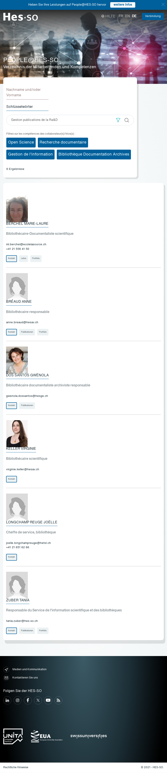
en (127, 16)
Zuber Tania (17, 600)
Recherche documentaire (63, 142)
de (134, 16)
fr (121, 16)
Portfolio (36, 259)
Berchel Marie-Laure (27, 224)
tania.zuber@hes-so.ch (22, 621)
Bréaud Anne (19, 302)
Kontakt (11, 259)
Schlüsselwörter (19, 107)
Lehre (23, 259)
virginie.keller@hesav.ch (22, 469)
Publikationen (27, 332)
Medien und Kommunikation (25, 670)
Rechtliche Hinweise (15, 767)
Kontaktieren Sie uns (20, 678)
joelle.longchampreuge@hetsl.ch (28, 543)
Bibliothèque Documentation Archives (93, 154)
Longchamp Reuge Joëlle (31, 522)
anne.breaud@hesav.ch (22, 322)
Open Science (21, 142)
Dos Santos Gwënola (27, 375)
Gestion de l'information (30, 154)
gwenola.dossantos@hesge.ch (27, 396)
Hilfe (108, 16)
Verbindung (153, 16)
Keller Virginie (21, 449)
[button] (118, 120)
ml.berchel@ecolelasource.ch (26, 244)
